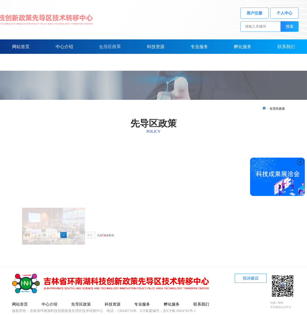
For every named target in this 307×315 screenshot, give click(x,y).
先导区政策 (110, 46)
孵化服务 (242, 46)
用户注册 (259, 13)
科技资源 (155, 46)
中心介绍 (64, 46)
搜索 (295, 26)
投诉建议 (251, 278)
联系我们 (286, 46)
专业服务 (199, 46)
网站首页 (21, 46)
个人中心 (289, 13)
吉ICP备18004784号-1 (179, 311)
